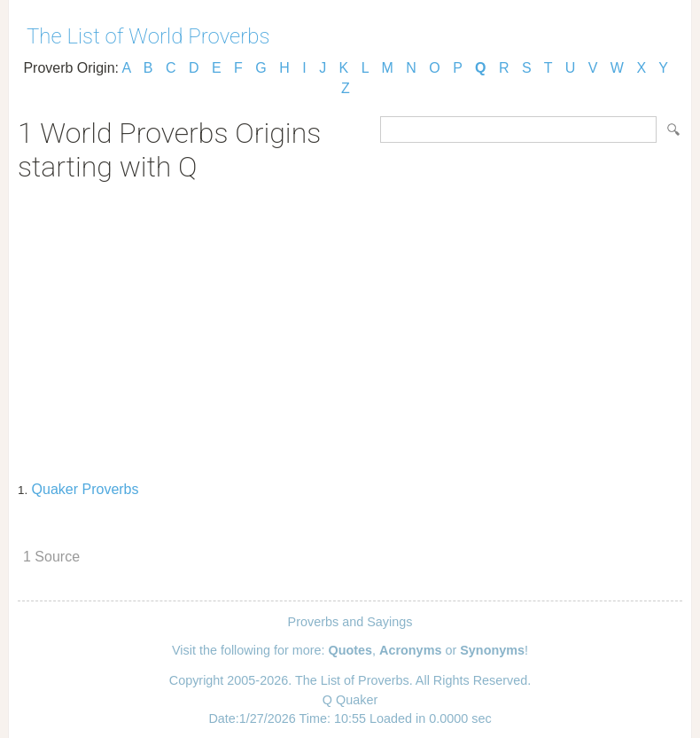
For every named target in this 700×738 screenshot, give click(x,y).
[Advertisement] (350, 325)
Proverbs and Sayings (350, 622)
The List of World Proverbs (148, 36)
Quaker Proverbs (85, 489)
